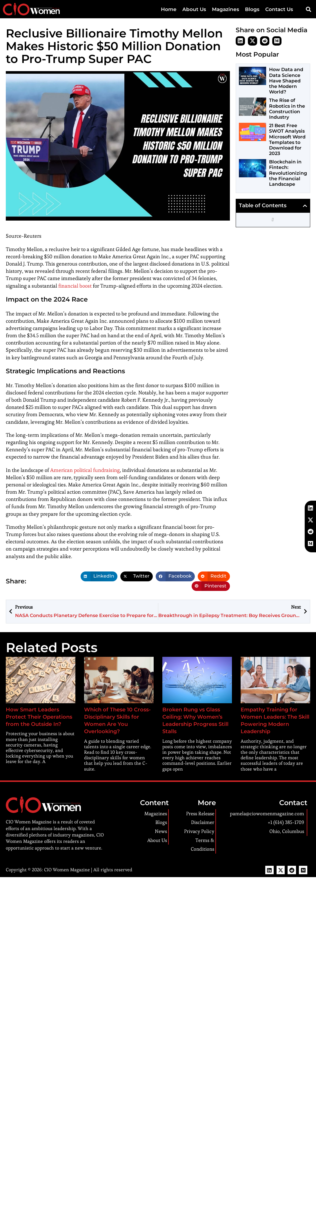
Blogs (252, 9)
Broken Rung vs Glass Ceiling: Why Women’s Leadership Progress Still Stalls (195, 717)
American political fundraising (83, 470)
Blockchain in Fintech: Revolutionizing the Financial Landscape (288, 173)
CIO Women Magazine (65, 862)
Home (169, 9)
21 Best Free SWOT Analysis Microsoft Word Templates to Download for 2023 (287, 139)
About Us (194, 9)
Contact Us (279, 9)
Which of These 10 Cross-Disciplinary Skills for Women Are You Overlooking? (116, 717)
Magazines (225, 9)
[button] (308, 9)
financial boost (73, 286)
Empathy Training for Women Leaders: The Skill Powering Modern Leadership (273, 717)
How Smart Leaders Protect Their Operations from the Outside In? (36, 717)
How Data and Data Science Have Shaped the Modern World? (286, 81)
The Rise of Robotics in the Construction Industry (287, 109)
